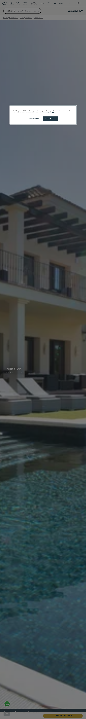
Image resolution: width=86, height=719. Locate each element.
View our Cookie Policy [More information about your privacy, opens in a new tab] (49, 112)
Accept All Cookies (50, 118)
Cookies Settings (34, 118)
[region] (43, 115)
